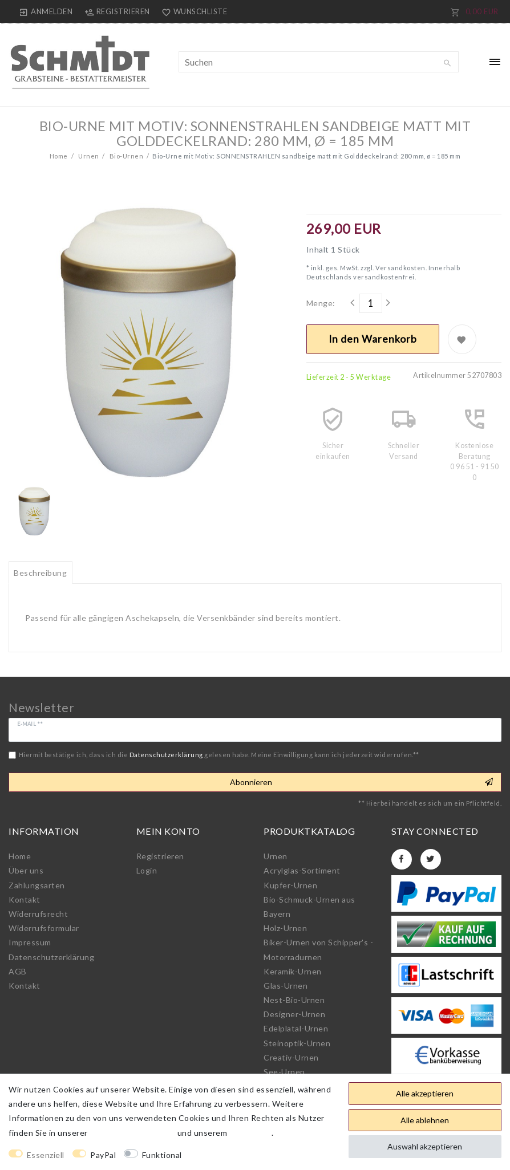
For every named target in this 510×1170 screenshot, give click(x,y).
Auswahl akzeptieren (424, 1146)
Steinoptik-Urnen (297, 1043)
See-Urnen (284, 1071)
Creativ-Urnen (291, 1057)
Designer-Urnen (294, 1014)
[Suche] (447, 63)
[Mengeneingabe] (370, 303)
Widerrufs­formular (44, 928)
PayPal (103, 1155)
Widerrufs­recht (38, 914)
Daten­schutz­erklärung (51, 957)
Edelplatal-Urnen (296, 1028)
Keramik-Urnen (293, 971)
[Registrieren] (117, 11)
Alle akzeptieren (425, 1093)
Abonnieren (361, 782)
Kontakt (25, 899)
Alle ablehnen (424, 1120)
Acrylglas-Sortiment (302, 870)
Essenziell (45, 1155)
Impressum (30, 942)
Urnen (88, 156)
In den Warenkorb (373, 339)
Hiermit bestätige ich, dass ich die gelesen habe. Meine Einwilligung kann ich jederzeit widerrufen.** (219, 754)
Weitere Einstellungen (235, 1155)
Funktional (162, 1155)
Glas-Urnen (285, 985)
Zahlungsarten (37, 885)
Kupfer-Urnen (290, 885)
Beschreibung (40, 573)
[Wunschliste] (192, 11)
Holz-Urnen (285, 928)
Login (146, 870)
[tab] (40, 572)
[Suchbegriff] (319, 61)
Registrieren (160, 856)
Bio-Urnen (125, 156)
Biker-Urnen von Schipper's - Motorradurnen (318, 949)
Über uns (26, 870)
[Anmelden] (46, 11)
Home (59, 156)
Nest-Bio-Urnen (294, 1000)
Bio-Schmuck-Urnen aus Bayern (309, 907)
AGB (18, 971)
